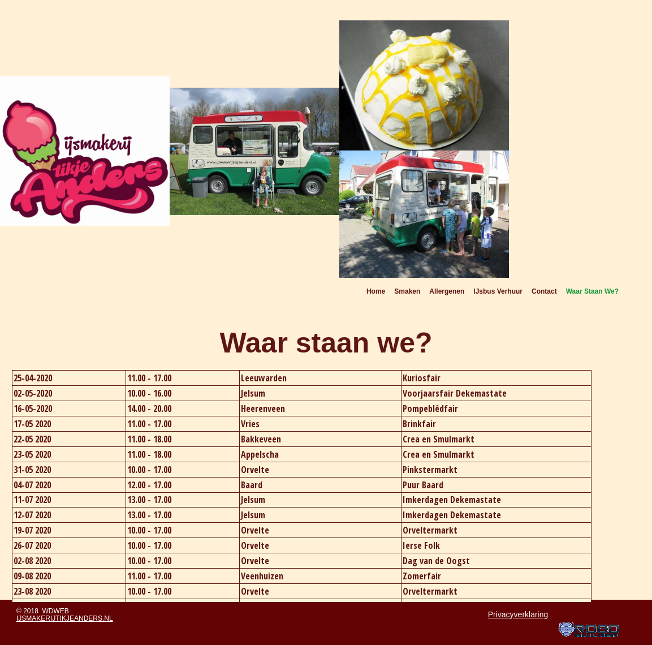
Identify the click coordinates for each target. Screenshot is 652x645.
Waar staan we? (592, 291)
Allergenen (446, 291)
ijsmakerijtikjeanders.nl (64, 618)
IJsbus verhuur (498, 291)
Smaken (407, 291)
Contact (544, 291)
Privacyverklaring (518, 614)
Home (375, 291)
